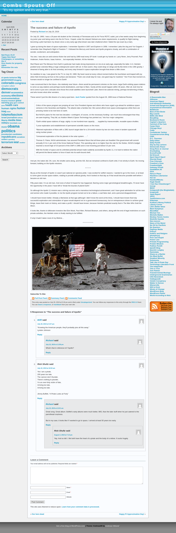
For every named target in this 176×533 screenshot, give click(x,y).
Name (69, 491)
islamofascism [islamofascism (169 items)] (11, 114)
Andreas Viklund (112, 529)
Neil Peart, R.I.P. (8, 55)
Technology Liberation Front (162, 264)
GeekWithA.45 (156, 169)
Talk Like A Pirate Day (159, 262)
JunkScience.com (157, 198)
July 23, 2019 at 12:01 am (54, 408)
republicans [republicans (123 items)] (8, 136)
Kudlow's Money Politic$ (160, 202)
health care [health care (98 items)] (11, 105)
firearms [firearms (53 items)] (4, 101)
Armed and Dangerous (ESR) (162, 105)
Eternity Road (155, 159)
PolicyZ (153, 231)
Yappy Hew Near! (8, 57)
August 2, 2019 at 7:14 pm (63, 435)
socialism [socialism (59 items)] (21, 137)
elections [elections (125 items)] (17, 95)
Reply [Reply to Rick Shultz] (39, 398)
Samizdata (154, 252)
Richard (42, 32)
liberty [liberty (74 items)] (4, 120)
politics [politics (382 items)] (8, 131)
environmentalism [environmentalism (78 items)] (10, 98)
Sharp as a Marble (157, 254)
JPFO (152, 196)
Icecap (152, 186)
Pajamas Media (156, 229)
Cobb (152, 130)
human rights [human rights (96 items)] (8, 108)
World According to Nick (160, 295)
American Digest (157, 101)
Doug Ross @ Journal (159, 149)
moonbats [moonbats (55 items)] (13, 123)
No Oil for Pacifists (158, 225)
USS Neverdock (156, 277)
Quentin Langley (157, 250)
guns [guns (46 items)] (3, 105)
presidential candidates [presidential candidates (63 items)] (11, 134)
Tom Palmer (155, 271)
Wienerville (154, 285)
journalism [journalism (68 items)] (12, 117)
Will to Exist (155, 287)
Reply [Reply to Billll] (39, 335)
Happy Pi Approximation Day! (131, 21)
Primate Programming (159, 242)
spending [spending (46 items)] (11, 139)
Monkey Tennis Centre (159, 217)
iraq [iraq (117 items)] (3, 111)
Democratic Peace (157, 147)
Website (69, 500)
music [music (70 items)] (4, 127)
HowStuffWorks (156, 180)
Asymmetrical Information (161, 108)
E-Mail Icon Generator (156, 38)
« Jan (3, 45)
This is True (155, 269)
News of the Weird (157, 223)
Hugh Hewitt (155, 182)
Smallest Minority (157, 258)
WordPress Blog (157, 291)
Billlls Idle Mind (156, 116)
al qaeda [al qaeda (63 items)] (5, 78)
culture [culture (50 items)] (12, 86)
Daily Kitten (155, 141)
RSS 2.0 (135, 302)
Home (4, 16)
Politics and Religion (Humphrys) (158, 234)
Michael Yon (155, 213)
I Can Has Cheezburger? (160, 184)
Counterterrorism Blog (159, 134)
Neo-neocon (155, 221)
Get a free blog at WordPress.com (70, 529)
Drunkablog (155, 151)
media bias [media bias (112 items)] (14, 120)
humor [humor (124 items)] (21, 108)
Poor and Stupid (157, 238)
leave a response (44, 304)
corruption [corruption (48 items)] (5, 86)
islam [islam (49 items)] (9, 111)
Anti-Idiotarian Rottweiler (160, 103)
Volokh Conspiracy (158, 281)
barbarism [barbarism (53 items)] (13, 78)
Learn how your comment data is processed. (80, 510)
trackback (57, 304)
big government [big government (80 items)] (11, 78)
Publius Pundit (156, 246)
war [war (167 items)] (16, 142)
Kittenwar (154, 200)
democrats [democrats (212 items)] (9, 89)
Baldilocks (154, 110)
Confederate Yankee (158, 132)
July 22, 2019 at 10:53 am (46, 368)
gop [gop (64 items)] (11, 103)
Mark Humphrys (156, 209)
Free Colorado (156, 161)
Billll (39, 320)
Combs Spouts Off (29, 5)
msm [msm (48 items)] (20, 123)
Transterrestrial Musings (160, 273)
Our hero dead (38, 21)
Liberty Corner (156, 205)
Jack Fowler (80, 97)
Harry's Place (155, 174)
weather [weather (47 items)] (22, 142)
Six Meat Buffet (156, 256)
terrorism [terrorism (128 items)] (7, 142)
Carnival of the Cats (158, 124)
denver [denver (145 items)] (6, 92)
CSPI (152, 136)
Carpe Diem (155, 126)
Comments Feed (75, 298)
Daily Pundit (155, 143)
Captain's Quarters (158, 122)
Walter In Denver (157, 283)
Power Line (154, 240)
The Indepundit (156, 266)
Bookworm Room (157, 120)
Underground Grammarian (161, 275)
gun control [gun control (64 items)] (18, 103)
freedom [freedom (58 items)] (11, 101)
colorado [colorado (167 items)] (7, 83)
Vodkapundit (155, 279)
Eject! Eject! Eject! (157, 157)
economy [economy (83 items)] (6, 96)
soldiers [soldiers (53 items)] (4, 139)
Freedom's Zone (157, 163)
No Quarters (155, 227)
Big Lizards (155, 114)
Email (69, 495)
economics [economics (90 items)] (17, 92)
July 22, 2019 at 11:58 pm (55, 344)
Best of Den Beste (157, 112)
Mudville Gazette (157, 219)
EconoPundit (155, 153)
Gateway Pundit (156, 167)
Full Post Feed (41, 298)
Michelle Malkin (156, 215)
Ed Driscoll (154, 155)
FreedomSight (156, 165)
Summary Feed (57, 298)
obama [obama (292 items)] (14, 126)
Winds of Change (157, 289)
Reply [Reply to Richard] (48, 352)
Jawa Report (155, 194)
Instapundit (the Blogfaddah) (162, 190)
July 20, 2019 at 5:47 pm (45, 324)
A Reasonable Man (158, 97)
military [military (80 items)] (5, 123)
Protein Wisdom (156, 244)
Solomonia (154, 260)
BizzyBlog (154, 118)
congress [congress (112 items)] (20, 83)
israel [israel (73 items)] (4, 117)
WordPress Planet (157, 293)
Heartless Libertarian (159, 176)
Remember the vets (9, 67)
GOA (152, 172)
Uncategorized (86, 302)
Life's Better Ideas (157, 207)
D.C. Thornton (156, 138)
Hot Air (153, 178)
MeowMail (154, 211)
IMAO (152, 188)
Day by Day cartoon (158, 145)
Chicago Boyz (156, 128)
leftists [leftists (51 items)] (20, 117)
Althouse (153, 99)
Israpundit (154, 192)
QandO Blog (155, 248)
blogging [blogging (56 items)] (17, 80)
